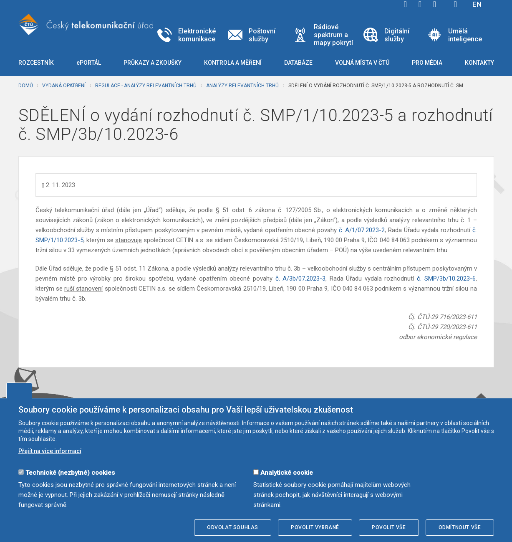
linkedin (435, 4)
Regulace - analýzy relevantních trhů (146, 86)
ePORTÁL (88, 62)
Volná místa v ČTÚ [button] (362, 62)
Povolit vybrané (315, 527)
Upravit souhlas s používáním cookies (19, 390)
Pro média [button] (427, 62)
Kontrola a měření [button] (233, 62)
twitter (420, 4)
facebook (405, 4)
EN (477, 4)
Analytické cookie (286, 472)
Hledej (455, 4)
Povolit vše (389, 527)
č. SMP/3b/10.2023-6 (446, 278)
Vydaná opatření (64, 86)
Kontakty (479, 62)
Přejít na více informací (49, 451)
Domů (25, 86)
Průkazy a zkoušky (153, 62)
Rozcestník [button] (36, 62)
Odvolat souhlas (232, 527)
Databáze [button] (298, 62)
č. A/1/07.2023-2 (362, 230)
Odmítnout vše (460, 527)
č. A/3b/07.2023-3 (300, 278)
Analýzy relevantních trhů (242, 86)
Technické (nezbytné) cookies (70, 472)
